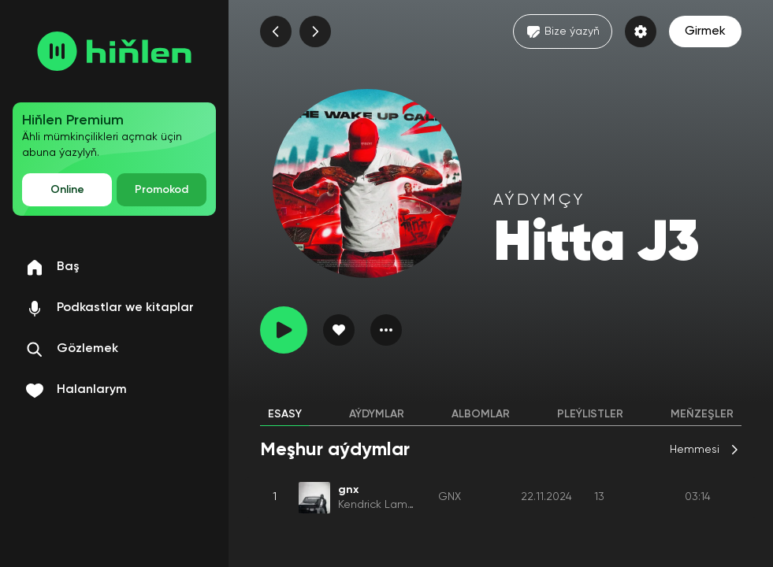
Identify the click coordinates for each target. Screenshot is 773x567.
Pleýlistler (590, 414)
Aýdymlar (376, 414)
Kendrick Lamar (377, 504)
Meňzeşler (702, 414)
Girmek (705, 31)
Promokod (161, 189)
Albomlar (481, 414)
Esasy (285, 414)
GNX (449, 496)
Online (67, 189)
